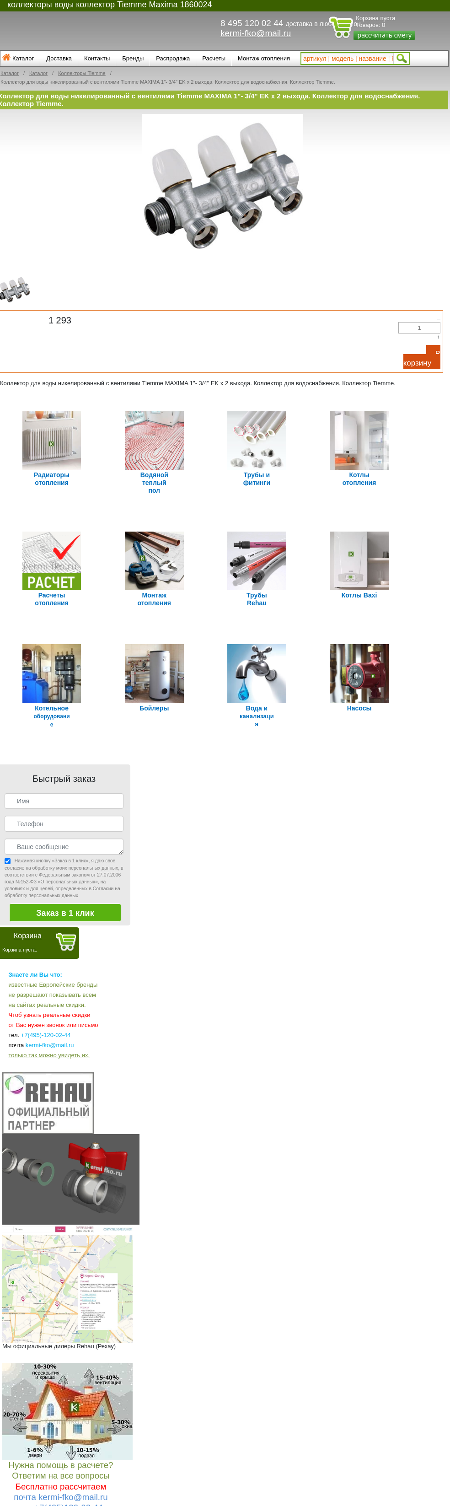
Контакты (97, 58)
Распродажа (173, 58)
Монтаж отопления (264, 58)
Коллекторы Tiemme (82, 73)
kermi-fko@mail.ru (255, 33)
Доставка (59, 58)
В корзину (422, 358)
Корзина (28, 927)
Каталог (23, 58)
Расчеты (213, 58)
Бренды (133, 58)
